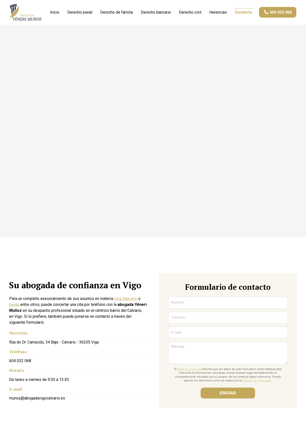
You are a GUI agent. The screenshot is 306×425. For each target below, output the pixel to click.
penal (14, 305)
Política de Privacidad (256, 381)
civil (117, 299)
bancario (130, 299)
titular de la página (189, 370)
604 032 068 (20, 361)
